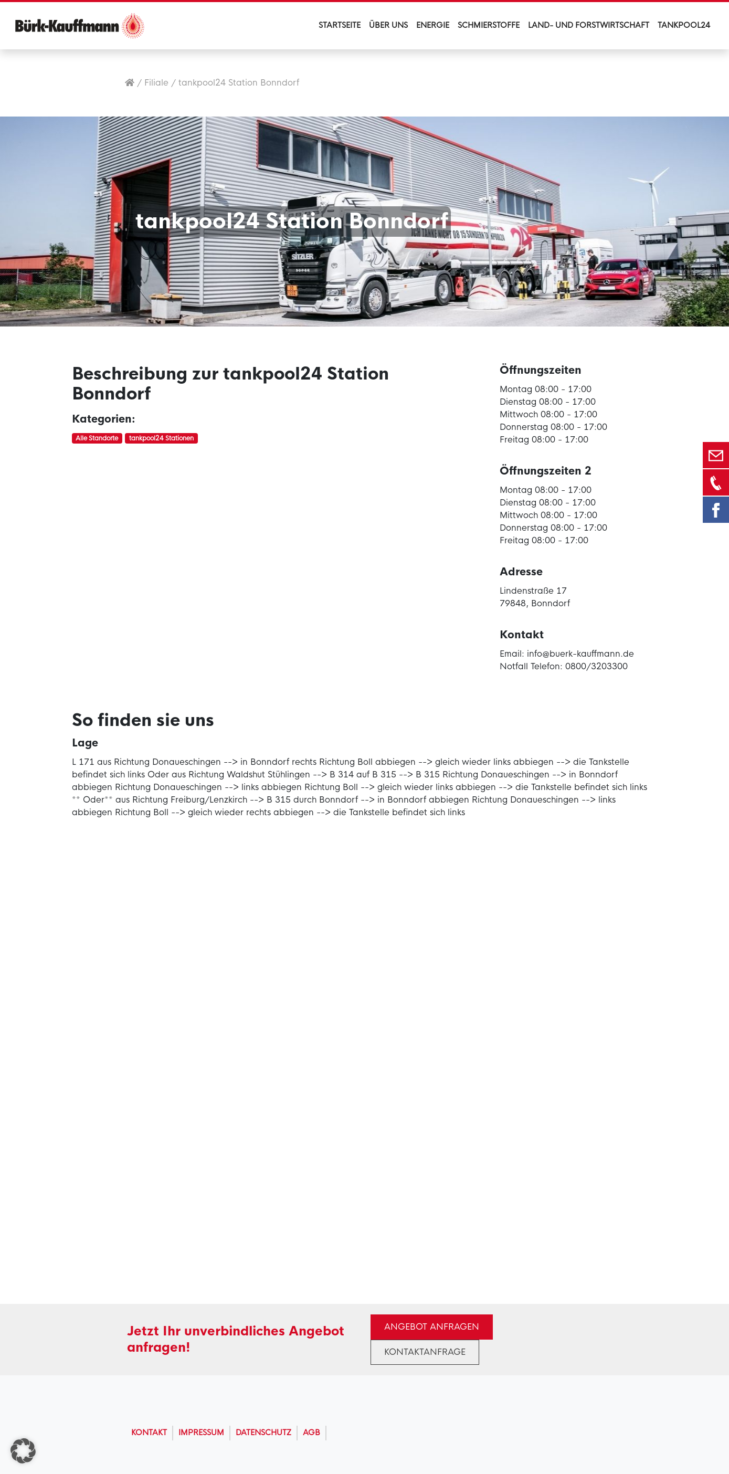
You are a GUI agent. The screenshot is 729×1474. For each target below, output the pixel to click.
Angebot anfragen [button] (431, 1326)
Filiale (156, 82)
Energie (432, 25)
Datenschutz (263, 1432)
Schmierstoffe (489, 25)
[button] (23, 1451)
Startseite (340, 25)
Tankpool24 (684, 25)
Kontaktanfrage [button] (425, 1351)
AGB (311, 1432)
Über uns (388, 25)
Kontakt (149, 1432)
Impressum (201, 1432)
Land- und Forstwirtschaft (588, 25)
